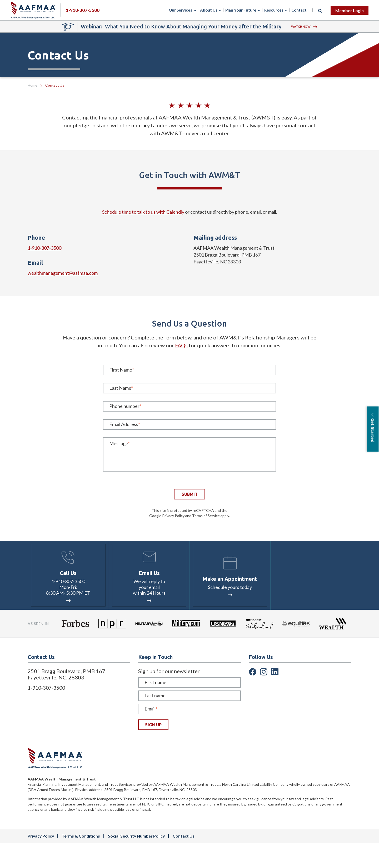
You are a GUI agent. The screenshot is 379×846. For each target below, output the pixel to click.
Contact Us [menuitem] (187, 839)
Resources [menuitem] (273, 10)
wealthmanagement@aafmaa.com (63, 273)
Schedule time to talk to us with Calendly (143, 212)
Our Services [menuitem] (180, 10)
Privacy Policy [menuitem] (41, 839)
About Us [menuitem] (208, 10)
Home (32, 85)
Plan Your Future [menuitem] (240, 10)
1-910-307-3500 (44, 248)
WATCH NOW (304, 26)
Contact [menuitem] (299, 10)
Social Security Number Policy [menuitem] (138, 839)
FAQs (181, 345)
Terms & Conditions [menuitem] (82, 839)
